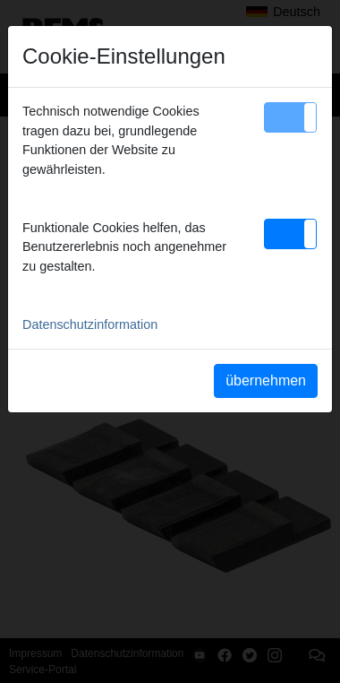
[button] (290, 117)
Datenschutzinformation (89, 324)
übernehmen (265, 380)
